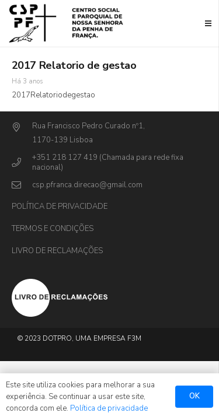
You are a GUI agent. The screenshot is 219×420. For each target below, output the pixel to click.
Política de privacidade (59, 206)
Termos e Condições (52, 228)
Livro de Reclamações (57, 251)
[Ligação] (68, 23)
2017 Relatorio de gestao (74, 65)
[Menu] (208, 23)
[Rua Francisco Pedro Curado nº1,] (22, 128)
